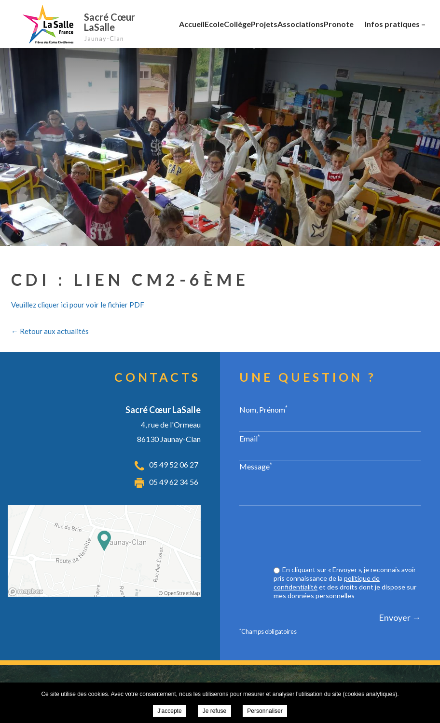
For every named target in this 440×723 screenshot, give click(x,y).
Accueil (192, 23)
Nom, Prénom (263, 409)
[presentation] (347, 537)
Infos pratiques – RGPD (395, 32)
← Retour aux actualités (50, 331)
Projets (264, 23)
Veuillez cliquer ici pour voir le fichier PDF (77, 304)
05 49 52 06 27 (173, 464)
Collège (237, 23)
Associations (300, 23)
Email (249, 438)
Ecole (214, 23)
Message (255, 466)
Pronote (339, 23)
